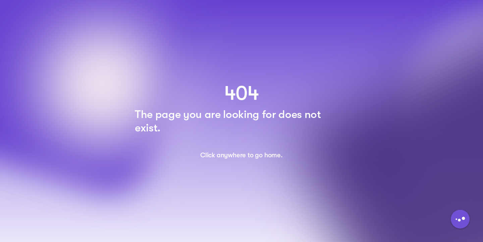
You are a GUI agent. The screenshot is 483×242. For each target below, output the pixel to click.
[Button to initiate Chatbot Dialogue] (460, 219)
